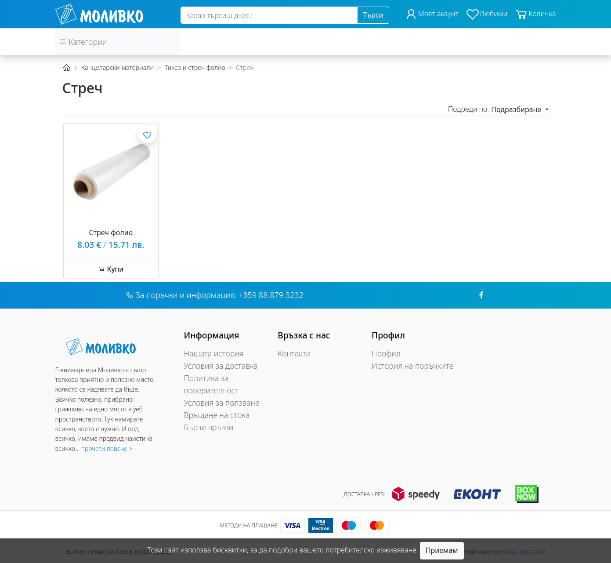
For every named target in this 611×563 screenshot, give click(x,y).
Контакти (294, 353)
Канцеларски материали (117, 67)
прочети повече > (106, 448)
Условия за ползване (222, 402)
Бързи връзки (209, 427)
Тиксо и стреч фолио (194, 67)
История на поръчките (412, 365)
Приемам (442, 550)
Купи (110, 269)
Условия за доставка (221, 365)
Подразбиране (517, 109)
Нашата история (214, 353)
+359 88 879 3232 (271, 295)
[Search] (269, 15)
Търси (373, 15)
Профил (386, 353)
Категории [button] (83, 41)
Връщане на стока (217, 415)
